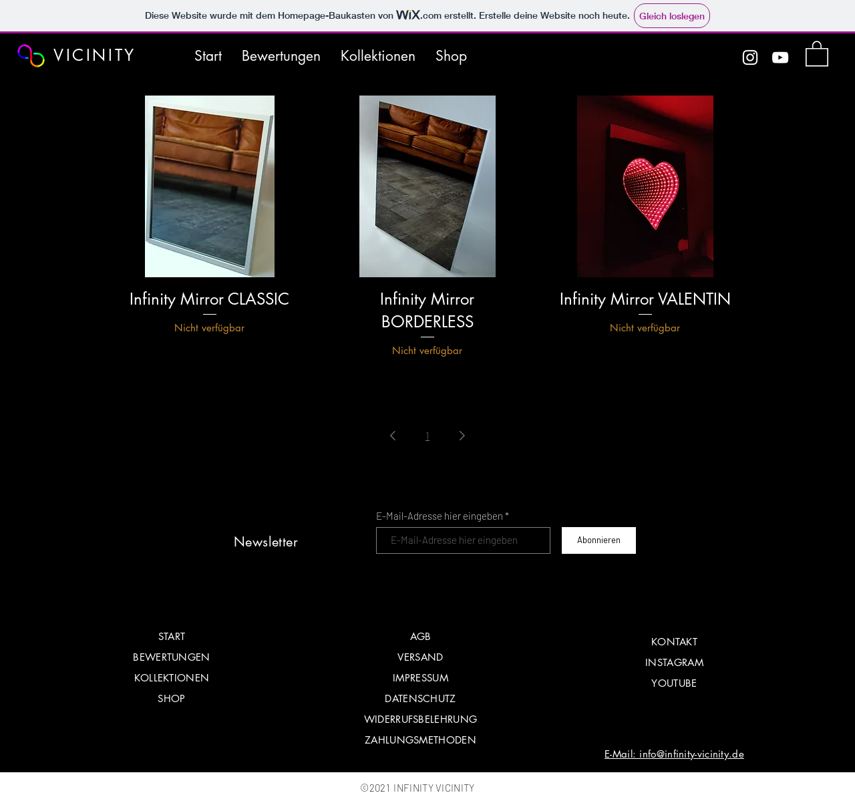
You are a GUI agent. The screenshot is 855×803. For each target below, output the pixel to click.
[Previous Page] (393, 435)
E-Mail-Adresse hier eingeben (439, 516)
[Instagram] (750, 57)
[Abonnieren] (599, 540)
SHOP (171, 698)
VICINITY (94, 55)
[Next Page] (462, 435)
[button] (817, 52)
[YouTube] (780, 57)
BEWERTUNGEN (171, 657)
